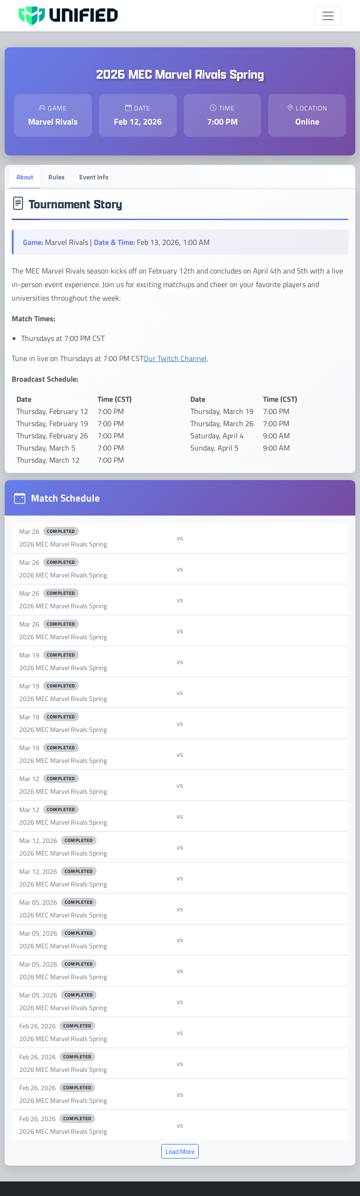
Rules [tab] (56, 176)
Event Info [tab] (94, 176)
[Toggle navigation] (328, 16)
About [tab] (24, 176)
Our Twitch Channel (175, 358)
